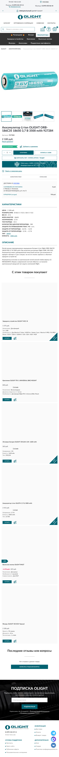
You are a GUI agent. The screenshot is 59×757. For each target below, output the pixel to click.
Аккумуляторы (42, 35)
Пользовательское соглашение (16, 742)
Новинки (40, 23)
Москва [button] (16, 183)
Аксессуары (23, 43)
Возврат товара (41, 725)
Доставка (39, 719)
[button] (15, 6)
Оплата (38, 722)
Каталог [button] (7, 23)
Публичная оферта (12, 739)
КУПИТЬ (7, 338)
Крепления (31, 39)
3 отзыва (15, 387)
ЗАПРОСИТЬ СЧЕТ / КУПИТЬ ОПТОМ (30, 158)
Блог (37, 733)
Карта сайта (10, 736)
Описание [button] (43, 177)
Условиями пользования (28, 703)
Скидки (38, 736)
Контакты (51, 23)
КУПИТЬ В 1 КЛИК (45, 152)
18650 (8, 233)
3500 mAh (13, 236)
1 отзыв (15, 506)
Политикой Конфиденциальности (39, 701)
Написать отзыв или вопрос (29, 656)
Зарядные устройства (15, 39)
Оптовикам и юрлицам (23, 23)
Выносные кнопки (45, 39)
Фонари (31, 35)
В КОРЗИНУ (23, 152)
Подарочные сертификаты (40, 43)
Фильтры (12, 43)
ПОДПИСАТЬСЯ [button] (29, 696)
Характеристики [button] (15, 177)
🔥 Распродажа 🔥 (18, 35)
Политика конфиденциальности (46, 739)
